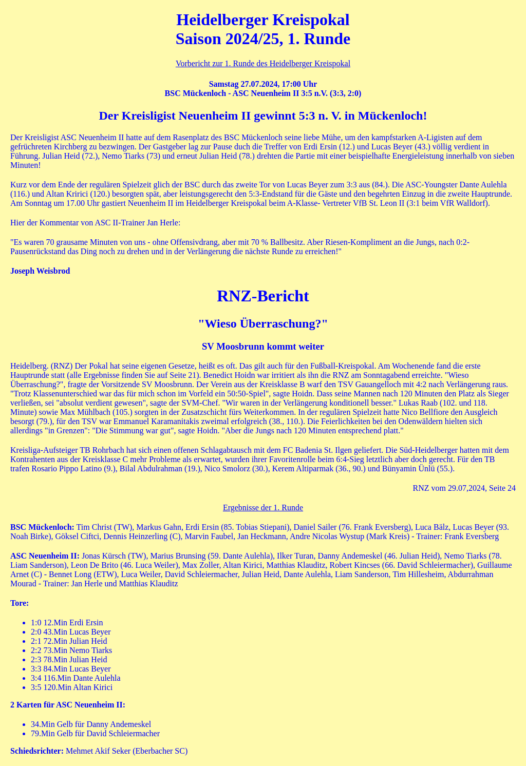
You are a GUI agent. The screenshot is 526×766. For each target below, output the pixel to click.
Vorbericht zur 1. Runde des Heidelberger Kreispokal (263, 63)
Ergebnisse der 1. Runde (263, 507)
